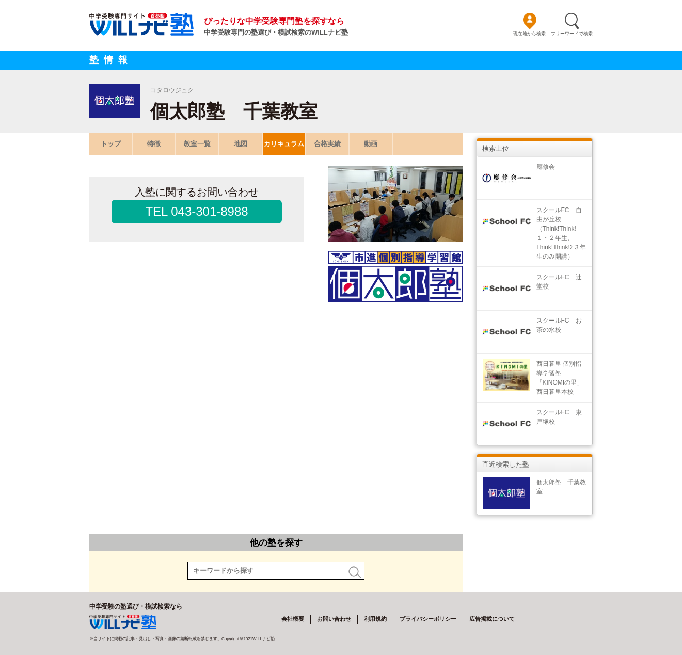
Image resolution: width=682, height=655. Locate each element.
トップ (111, 144)
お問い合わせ (334, 619)
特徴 (154, 144)
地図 (240, 144)
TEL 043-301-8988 (196, 211)
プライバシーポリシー (428, 619)
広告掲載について (492, 619)
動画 (370, 144)
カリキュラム (284, 144)
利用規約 (375, 619)
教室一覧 (197, 144)
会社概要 (292, 619)
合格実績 (327, 144)
